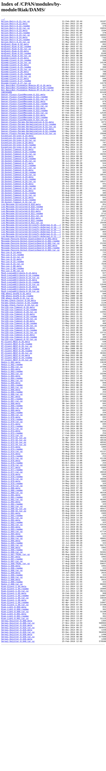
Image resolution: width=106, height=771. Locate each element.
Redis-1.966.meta (10, 464)
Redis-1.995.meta (10, 645)
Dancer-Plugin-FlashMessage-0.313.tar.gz (24, 132)
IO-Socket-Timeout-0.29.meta (17, 208)
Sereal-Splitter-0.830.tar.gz (18, 760)
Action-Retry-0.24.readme (15, 44)
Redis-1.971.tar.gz (12, 510)
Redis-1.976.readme (12, 552)
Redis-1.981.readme (12, 593)
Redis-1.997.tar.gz (12, 670)
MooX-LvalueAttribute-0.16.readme (20, 343)
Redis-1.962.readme (12, 434)
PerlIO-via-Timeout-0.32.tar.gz (19, 403)
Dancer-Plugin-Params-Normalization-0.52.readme (28, 154)
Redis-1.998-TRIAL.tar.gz (15, 672)
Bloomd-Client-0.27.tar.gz (16, 96)
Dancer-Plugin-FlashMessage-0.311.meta (23, 110)
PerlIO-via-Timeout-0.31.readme (19, 392)
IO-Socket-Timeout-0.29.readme (18, 211)
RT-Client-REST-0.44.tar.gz (16, 428)
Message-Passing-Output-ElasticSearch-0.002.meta (29, 283)
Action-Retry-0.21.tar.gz (15, 22)
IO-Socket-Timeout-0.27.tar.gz (18, 197)
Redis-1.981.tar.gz (12, 596)
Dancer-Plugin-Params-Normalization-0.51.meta (27, 143)
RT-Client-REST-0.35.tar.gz (16, 412)
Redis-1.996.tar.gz (12, 659)
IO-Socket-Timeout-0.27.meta (17, 192)
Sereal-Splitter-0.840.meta (16, 763)
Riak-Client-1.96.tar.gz (15, 722)
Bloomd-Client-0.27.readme (16, 93)
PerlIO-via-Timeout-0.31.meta (18, 390)
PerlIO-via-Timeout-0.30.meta (18, 381)
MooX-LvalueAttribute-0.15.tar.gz (20, 337)
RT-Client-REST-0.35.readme (16, 409)
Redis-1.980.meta (10, 582)
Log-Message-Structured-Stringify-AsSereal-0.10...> (31, 266)
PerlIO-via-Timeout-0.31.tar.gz (19, 395)
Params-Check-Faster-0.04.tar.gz (19, 362)
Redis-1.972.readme (12, 516)
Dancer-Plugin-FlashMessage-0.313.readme (24, 129)
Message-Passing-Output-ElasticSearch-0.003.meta (29, 291)
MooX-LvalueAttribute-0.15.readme (20, 335)
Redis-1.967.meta (10, 472)
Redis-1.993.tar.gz (12, 634)
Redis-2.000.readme (12, 694)
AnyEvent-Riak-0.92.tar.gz (16, 55)
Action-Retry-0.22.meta (14, 24)
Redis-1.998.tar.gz (12, 681)
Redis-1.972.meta (10, 513)
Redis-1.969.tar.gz (12, 494)
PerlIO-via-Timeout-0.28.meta (18, 365)
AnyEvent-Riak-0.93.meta (15, 57)
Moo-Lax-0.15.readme (12, 310)
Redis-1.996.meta (10, 653)
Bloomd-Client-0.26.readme (16, 85)
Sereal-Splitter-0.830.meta (16, 758)
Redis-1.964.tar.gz (12, 453)
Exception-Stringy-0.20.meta (17, 167)
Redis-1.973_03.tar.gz (13, 527)
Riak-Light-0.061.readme (15, 736)
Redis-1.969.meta (10, 488)
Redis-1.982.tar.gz (12, 604)
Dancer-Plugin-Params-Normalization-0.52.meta (27, 151)
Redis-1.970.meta (10, 497)
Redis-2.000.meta (10, 692)
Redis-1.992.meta (10, 620)
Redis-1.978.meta (10, 565)
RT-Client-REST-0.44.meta (15, 423)
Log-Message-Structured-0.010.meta (20, 241)
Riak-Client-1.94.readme (15, 703)
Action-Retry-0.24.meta (14, 41)
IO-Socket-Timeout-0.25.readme (18, 178)
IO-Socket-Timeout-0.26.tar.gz (18, 189)
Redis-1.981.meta (10, 590)
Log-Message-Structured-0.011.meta (20, 250)
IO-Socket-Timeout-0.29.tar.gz (18, 214)
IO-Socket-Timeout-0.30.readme (18, 219)
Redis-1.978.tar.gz (12, 571)
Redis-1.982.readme (12, 601)
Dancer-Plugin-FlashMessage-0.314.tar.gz (24, 140)
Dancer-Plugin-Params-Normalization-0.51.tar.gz (28, 148)
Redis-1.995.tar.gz (12, 650)
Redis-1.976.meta (10, 549)
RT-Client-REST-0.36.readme (16, 417)
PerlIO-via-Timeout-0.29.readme (19, 376)
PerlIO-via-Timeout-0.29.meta (18, 373)
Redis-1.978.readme (12, 568)
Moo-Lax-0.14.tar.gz (12, 305)
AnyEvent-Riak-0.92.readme (16, 52)
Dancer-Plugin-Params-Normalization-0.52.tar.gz (28, 156)
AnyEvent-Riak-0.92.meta (15, 49)
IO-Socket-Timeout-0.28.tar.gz (18, 206)
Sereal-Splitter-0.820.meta (16, 752)
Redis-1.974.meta (10, 532)
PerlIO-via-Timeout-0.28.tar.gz (19, 370)
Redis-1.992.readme (12, 623)
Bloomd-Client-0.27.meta (15, 90)
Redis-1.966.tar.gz (12, 469)
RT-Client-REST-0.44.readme (16, 425)
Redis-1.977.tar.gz (12, 563)
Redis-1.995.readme (12, 648)
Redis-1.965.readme (12, 458)
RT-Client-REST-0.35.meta (15, 406)
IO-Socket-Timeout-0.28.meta (17, 200)
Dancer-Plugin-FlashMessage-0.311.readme (24, 112)
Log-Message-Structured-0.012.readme (22, 261)
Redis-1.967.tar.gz (12, 477)
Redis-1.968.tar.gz (12, 486)
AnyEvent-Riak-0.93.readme (16, 60)
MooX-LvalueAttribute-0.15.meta (19, 332)
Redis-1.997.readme (12, 667)
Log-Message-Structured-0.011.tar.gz (22, 255)
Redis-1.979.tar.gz (12, 579)
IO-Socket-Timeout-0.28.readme (18, 203)
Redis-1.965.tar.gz (12, 461)
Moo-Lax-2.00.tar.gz (12, 321)
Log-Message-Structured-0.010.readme (22, 244)
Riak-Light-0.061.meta (13, 733)
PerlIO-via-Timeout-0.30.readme (19, 384)
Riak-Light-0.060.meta (13, 725)
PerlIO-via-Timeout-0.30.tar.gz (19, 387)
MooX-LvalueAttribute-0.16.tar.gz (20, 346)
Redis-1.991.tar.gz (12, 617)
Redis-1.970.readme (12, 499)
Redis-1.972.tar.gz (12, 519)
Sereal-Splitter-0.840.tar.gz (18, 766)
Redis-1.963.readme (12, 442)
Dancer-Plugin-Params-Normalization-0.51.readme (28, 145)
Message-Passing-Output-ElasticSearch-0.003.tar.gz (30, 296)
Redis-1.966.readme (12, 466)
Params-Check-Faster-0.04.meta (18, 357)
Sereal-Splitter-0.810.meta (16, 747)
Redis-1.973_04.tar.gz (13, 530)
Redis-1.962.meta (10, 431)
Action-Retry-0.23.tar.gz (15, 38)
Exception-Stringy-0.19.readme (18, 162)
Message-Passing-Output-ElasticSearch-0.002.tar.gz (30, 288)
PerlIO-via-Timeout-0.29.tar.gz (19, 379)
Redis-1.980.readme (12, 585)
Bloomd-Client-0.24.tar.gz (16, 71)
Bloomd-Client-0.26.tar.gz (16, 88)
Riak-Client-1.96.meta (13, 716)
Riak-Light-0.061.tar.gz (15, 738)
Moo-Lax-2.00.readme (12, 318)
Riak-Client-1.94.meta (13, 700)
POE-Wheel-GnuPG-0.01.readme (17, 351)
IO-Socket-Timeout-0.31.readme (18, 228)
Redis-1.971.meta (10, 505)
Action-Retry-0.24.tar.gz (15, 46)
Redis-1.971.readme (12, 508)
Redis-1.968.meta (10, 480)
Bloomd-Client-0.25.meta (15, 74)
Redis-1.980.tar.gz (12, 587)
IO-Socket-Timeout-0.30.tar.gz (18, 222)
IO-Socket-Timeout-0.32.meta (17, 233)
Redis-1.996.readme (12, 656)
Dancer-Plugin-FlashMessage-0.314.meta (23, 134)
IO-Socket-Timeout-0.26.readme (18, 186)
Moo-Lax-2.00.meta (11, 316)
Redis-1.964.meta (10, 447)
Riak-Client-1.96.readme (15, 719)
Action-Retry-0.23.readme (15, 35)
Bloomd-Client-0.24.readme (16, 68)
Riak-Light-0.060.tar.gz (15, 730)
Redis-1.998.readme (12, 678)
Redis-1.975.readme (12, 543)
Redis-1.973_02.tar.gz (13, 524)
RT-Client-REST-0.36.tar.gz (16, 420)
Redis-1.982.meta (10, 598)
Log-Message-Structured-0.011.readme (22, 252)
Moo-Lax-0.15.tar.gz (12, 313)
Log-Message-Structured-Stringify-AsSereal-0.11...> (31, 274)
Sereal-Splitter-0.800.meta (16, 741)
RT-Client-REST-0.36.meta (15, 414)
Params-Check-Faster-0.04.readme (19, 359)
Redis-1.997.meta (10, 664)
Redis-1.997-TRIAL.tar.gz (15, 661)
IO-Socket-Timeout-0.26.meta (17, 184)
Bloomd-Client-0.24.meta (15, 66)
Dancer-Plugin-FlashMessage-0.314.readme (24, 137)
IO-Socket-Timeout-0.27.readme (18, 195)
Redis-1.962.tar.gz (12, 436)
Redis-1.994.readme (12, 639)
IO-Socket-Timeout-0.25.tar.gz (18, 181)
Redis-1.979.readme (12, 576)
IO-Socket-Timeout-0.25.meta (17, 175)
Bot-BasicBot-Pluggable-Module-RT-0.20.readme (27, 101)
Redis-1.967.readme (12, 475)
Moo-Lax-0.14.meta (11, 299)
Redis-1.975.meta (10, 541)
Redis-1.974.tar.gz (12, 538)
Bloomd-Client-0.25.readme (16, 77)
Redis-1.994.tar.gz (12, 642)
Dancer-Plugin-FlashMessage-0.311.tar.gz (24, 115)
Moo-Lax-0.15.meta (11, 307)
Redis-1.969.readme (12, 491)
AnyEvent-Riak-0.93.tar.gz (16, 63)
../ (3, 19)
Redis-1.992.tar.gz (12, 626)
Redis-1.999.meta (10, 683)
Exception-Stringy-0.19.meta (17, 159)
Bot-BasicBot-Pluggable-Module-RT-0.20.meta (26, 99)
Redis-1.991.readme (12, 615)
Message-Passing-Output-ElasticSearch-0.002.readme (30, 285)
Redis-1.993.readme (12, 631)
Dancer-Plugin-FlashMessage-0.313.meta (23, 126)
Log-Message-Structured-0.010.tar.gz (22, 247)
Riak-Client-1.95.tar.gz (15, 714)
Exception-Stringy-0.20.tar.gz (18, 173)
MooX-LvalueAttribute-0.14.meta (19, 324)
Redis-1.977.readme (12, 560)
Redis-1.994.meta (10, 637)
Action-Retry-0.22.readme (15, 27)
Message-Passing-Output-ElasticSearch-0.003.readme (30, 294)
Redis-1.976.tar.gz (12, 554)
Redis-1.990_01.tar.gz (13, 607)
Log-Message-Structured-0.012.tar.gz (22, 263)
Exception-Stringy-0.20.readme (18, 170)
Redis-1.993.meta (10, 628)
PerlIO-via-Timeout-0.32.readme (19, 401)
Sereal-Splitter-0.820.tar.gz (18, 755)
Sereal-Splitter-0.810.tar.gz (18, 749)
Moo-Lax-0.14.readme (12, 302)
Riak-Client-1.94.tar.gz (15, 705)
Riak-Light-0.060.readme (15, 727)
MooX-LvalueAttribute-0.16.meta (19, 340)
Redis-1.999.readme (12, 686)
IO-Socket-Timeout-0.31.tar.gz (18, 230)
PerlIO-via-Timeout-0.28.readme (19, 368)
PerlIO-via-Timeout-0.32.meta (18, 398)
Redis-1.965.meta (10, 456)
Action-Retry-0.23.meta (14, 33)
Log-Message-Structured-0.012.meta (20, 258)
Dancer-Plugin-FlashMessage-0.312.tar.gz (24, 123)
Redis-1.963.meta (10, 439)
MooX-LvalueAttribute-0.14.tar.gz (20, 329)
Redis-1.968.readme (12, 483)
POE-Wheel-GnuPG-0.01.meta (16, 348)
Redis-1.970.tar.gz (12, 502)
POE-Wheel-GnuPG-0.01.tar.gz (17, 354)
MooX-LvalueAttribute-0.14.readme (20, 326)
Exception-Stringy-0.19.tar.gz (18, 165)
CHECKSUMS (6, 107)
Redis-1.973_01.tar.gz (13, 521)
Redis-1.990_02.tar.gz (13, 609)
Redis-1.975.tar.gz (12, 546)
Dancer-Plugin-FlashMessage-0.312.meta (23, 118)
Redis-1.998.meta (10, 675)
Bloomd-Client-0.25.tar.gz (16, 79)
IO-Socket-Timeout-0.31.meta (17, 225)
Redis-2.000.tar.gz (12, 697)
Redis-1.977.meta (10, 557)
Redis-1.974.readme (12, 535)
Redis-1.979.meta (10, 574)
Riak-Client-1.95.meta (13, 708)
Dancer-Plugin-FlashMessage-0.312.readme (24, 121)
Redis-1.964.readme (12, 450)
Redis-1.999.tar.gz (12, 689)
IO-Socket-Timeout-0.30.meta (17, 217)
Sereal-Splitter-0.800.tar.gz (18, 744)
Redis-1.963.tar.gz (12, 445)
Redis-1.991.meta (10, 612)
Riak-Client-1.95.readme (15, 711)
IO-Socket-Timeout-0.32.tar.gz (18, 239)
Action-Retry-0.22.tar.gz (15, 30)
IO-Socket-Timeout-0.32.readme (18, 236)
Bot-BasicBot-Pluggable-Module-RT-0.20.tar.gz (27, 104)
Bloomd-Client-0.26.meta (15, 82)
